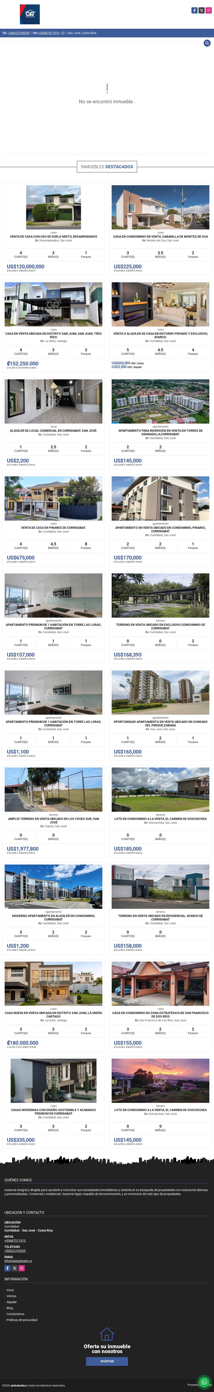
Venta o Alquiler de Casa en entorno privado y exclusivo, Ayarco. (160, 335)
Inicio (10, 1290)
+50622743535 (18, 33)
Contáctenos (15, 1314)
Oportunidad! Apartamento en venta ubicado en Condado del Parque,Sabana (161, 723)
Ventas (11, 1296)
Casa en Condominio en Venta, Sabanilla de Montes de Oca (160, 236)
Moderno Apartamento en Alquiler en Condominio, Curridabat (53, 917)
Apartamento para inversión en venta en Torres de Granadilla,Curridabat (160, 432)
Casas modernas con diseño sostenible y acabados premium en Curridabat (53, 1111)
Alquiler (12, 1302)
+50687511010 (48, 33)
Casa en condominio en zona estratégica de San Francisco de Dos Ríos (160, 1014)
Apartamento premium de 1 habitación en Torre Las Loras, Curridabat (53, 626)
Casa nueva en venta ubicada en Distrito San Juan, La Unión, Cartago (53, 1014)
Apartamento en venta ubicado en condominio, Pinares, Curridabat (160, 529)
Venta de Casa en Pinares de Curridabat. (53, 527)
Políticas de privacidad (22, 1320)
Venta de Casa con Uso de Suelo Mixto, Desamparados (53, 236)
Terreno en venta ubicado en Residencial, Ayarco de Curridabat (160, 917)
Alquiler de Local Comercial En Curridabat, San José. (53, 430)
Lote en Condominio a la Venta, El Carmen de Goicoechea (160, 819)
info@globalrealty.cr (18, 1261)
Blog (10, 1308)
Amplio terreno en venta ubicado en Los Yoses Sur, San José (53, 820)
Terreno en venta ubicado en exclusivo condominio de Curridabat (160, 626)
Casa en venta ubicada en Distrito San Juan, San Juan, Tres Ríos (53, 335)
